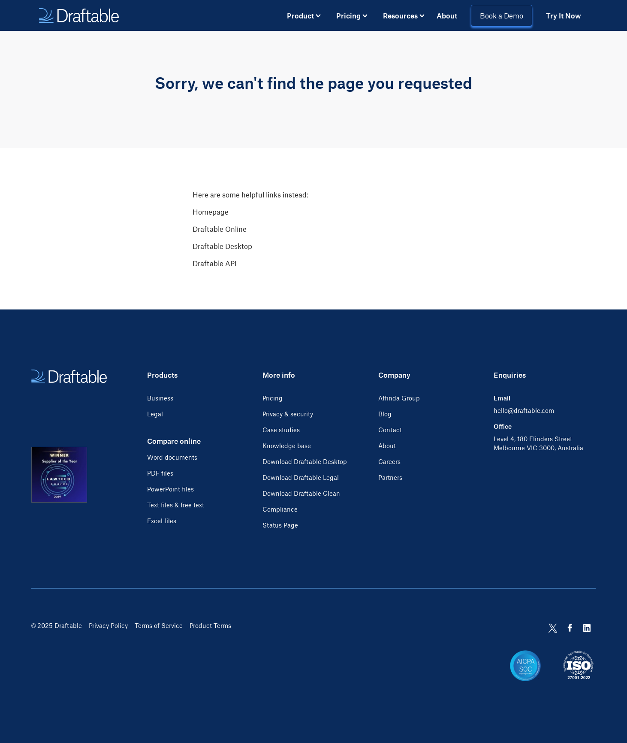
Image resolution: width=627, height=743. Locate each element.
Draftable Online (220, 228)
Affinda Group (399, 398)
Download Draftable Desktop (304, 461)
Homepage (211, 211)
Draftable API (215, 263)
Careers (389, 461)
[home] (79, 15)
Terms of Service (159, 625)
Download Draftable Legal (300, 477)
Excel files (161, 521)
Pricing (272, 398)
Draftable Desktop (222, 246)
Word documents (172, 457)
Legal (155, 414)
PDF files (160, 473)
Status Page (280, 525)
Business (160, 398)
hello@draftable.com (524, 410)
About (447, 15)
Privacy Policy (108, 625)
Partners (390, 477)
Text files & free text (175, 505)
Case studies (281, 430)
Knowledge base (286, 445)
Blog (385, 414)
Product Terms (210, 625)
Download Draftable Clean (301, 493)
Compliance (280, 509)
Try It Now (563, 15)
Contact (390, 430)
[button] (304, 15)
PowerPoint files (170, 489)
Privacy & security (287, 414)
